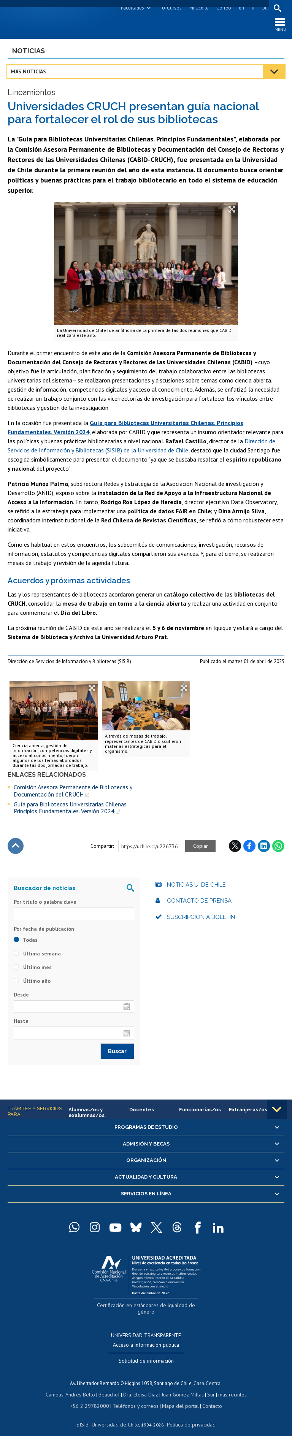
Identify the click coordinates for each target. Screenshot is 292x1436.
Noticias (28, 53)
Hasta (21, 1022)
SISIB (86, 1415)
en (240, 8)
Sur (208, 1387)
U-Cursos (171, 8)
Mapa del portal (177, 1397)
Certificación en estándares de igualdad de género (147, 1306)
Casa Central (208, 1376)
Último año (32, 982)
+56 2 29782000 (93, 1397)
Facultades (131, 8)
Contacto (207, 1397)
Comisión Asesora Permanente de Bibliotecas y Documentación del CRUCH (73, 792)
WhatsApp (278, 848)
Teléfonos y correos (134, 1397)
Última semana (37, 955)
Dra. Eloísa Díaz (140, 1387)
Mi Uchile (198, 8)
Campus (58, 1387)
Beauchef (110, 1387)
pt (263, 8)
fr (252, 8)
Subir (16, 848)
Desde (21, 996)
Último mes (33, 969)
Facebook (249, 848)
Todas (26, 941)
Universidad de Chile (116, 1415)
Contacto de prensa (199, 902)
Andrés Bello (83, 1387)
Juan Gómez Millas (181, 1387)
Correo (222, 8)
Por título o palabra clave (45, 903)
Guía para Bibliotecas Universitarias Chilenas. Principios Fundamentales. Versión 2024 (70, 810)
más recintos (228, 1387)
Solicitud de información (146, 1354)
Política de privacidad (188, 1415)
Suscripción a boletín (201, 919)
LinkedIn (263, 847)
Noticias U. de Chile (196, 886)
